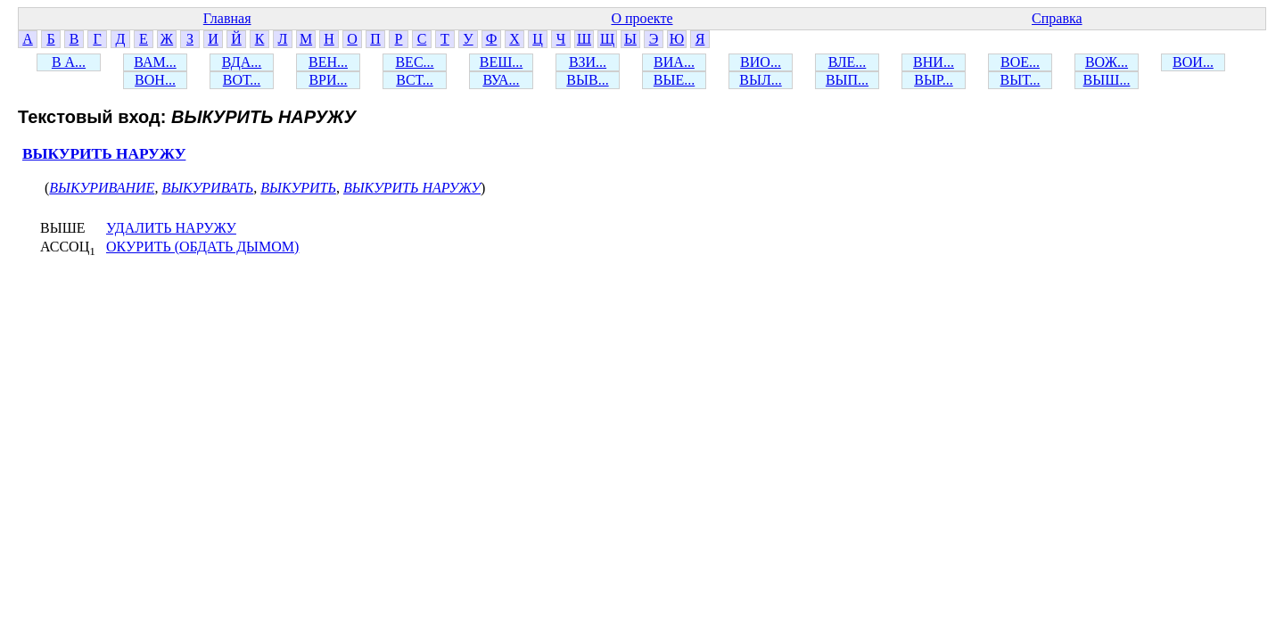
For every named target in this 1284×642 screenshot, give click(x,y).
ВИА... (674, 62)
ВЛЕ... (847, 62)
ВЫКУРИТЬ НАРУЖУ (103, 153)
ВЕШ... (501, 62)
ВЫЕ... (674, 79)
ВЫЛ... (760, 79)
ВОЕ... (1020, 62)
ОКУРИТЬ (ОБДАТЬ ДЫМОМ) (202, 246)
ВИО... (760, 62)
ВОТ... (241, 79)
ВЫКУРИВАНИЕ (101, 187)
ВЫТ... (1020, 79)
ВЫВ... (587, 79)
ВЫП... (847, 79)
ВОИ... (1193, 62)
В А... (69, 62)
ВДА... (242, 62)
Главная (227, 18)
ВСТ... (414, 79)
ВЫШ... (1107, 79)
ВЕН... (328, 62)
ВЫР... (933, 79)
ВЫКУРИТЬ (298, 187)
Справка (1057, 18)
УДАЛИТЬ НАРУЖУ (171, 227)
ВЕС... (414, 62)
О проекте (641, 18)
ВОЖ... (1106, 62)
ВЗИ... (587, 62)
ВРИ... (328, 79)
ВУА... (500, 79)
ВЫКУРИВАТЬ (207, 187)
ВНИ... (933, 62)
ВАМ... (155, 62)
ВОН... (155, 79)
